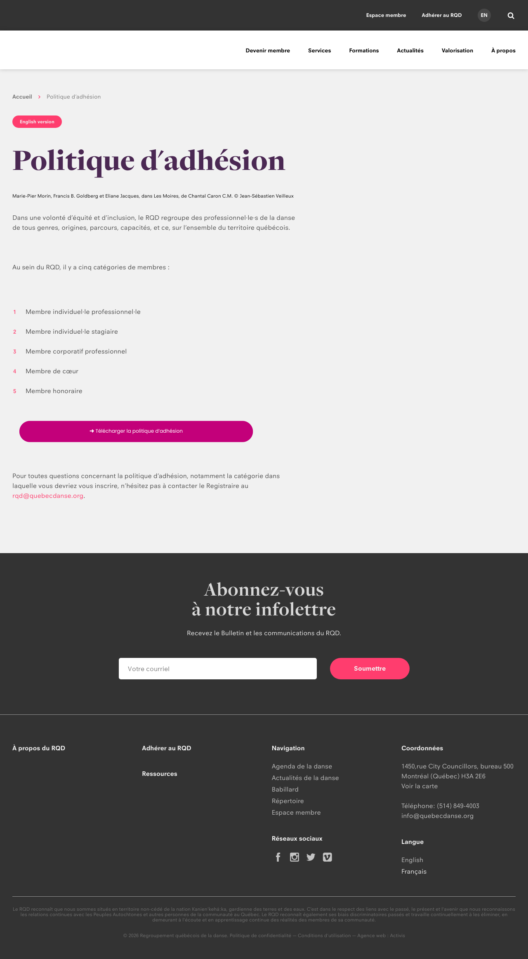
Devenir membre (267, 50)
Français (414, 871)
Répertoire (288, 801)
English (412, 860)
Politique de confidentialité (261, 935)
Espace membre (386, 15)
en (484, 15)
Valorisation (457, 50)
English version (37, 122)
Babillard (285, 789)
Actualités (410, 50)
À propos (503, 50)
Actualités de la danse (305, 778)
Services (319, 50)
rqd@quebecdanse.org (47, 496)
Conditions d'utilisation (324, 935)
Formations (364, 50)
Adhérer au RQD (442, 15)
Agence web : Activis (381, 935)
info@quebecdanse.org (437, 816)
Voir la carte (419, 786)
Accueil (22, 97)
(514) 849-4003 (458, 806)
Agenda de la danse (302, 766)
